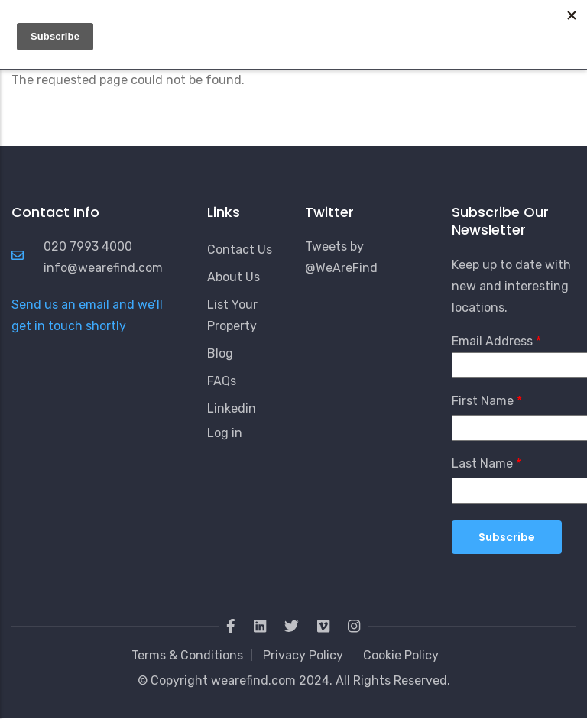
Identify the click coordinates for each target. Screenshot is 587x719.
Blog (220, 353)
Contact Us (239, 249)
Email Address (492, 341)
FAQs (221, 381)
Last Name (482, 463)
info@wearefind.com (103, 268)
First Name (483, 401)
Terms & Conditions (187, 655)
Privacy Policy (303, 655)
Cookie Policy (401, 655)
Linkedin (231, 408)
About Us (233, 277)
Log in (224, 433)
